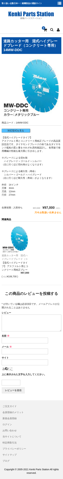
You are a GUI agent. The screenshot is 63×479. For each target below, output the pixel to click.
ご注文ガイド (10, 406)
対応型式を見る (16, 130)
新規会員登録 (10, 418)
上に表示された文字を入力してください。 (24, 374)
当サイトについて (12, 436)
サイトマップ (10, 454)
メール (7, 346)
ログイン (7, 424)
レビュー (6, 312)
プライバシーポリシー (14, 448)
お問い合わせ (10, 430)
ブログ (6, 460)
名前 (5, 335)
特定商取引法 (10, 442)
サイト (5, 357)
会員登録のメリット (13, 412)
